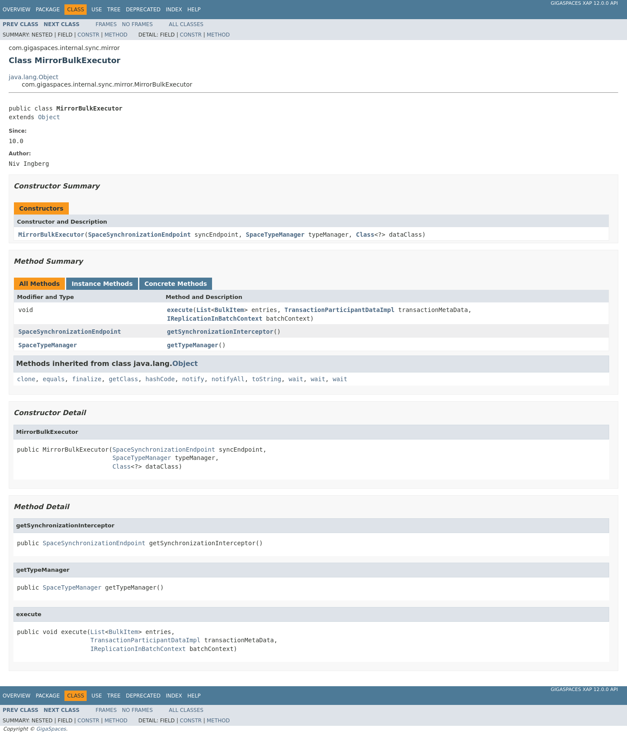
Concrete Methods (176, 283)
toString (266, 379)
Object (49, 117)
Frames (106, 24)
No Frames (137, 24)
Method (116, 35)
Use (96, 10)
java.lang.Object (33, 77)
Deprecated (143, 10)
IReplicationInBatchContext (215, 318)
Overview (16, 10)
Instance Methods (101, 283)
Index (174, 10)
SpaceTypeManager (275, 234)
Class (365, 234)
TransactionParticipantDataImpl (339, 309)
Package (48, 10)
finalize (86, 379)
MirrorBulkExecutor (51, 234)
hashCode (160, 379)
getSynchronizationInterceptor (220, 331)
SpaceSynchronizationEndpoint (139, 234)
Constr (88, 35)
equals (54, 379)
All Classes (186, 24)
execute (180, 309)
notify (193, 379)
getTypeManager (193, 345)
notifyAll (228, 379)
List (203, 309)
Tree (114, 10)
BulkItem (229, 309)
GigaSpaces (51, 729)
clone (26, 379)
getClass (123, 379)
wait (296, 379)
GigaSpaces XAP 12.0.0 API (584, 3)
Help (194, 10)
